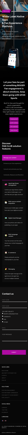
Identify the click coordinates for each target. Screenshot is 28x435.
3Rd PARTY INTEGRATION (9, 373)
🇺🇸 (5, 420)
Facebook (5, 412)
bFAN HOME (5, 370)
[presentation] (13, 346)
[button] (23, 2)
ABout (4, 377)
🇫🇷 (3, 420)
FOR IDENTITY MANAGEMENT (10, 395)
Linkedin (4, 407)
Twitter (4, 410)
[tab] (13, 158)
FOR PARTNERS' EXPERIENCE (10, 392)
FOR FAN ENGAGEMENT (8, 390)
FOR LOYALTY (6, 397)
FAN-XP (4, 380)
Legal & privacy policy (9, 432)
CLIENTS (4, 375)
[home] (4, 2)
